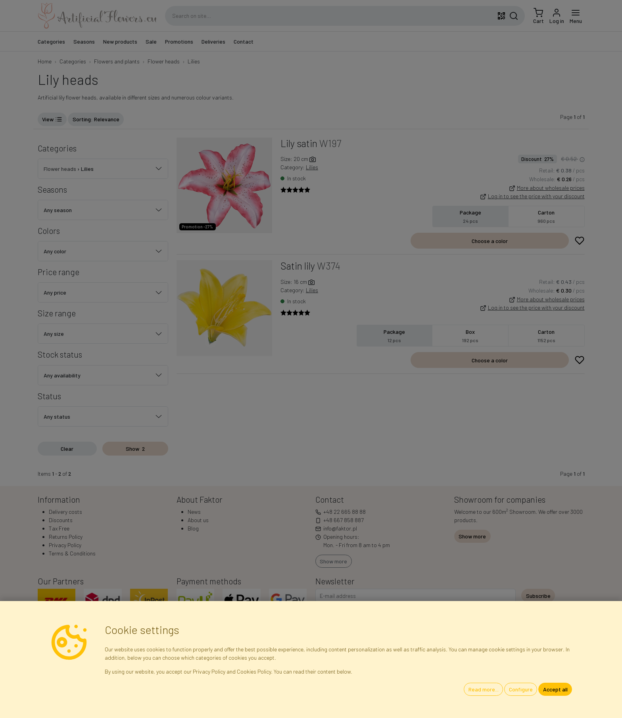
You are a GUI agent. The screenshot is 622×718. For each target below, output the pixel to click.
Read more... (483, 689)
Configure (521, 689)
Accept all (555, 689)
